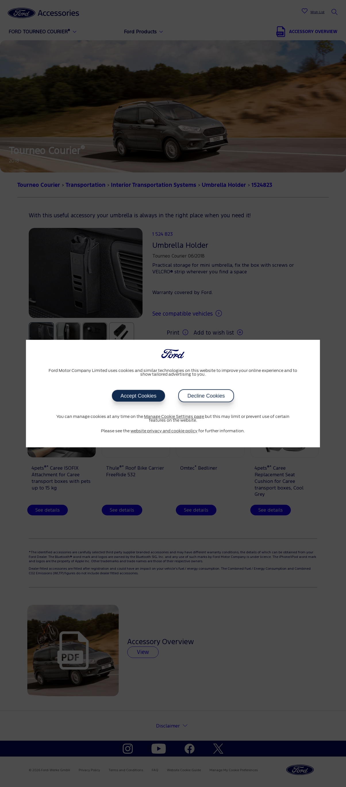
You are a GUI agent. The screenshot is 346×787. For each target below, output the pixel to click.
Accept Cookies (138, 396)
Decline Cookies (206, 396)
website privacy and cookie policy (163, 431)
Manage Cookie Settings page (174, 417)
